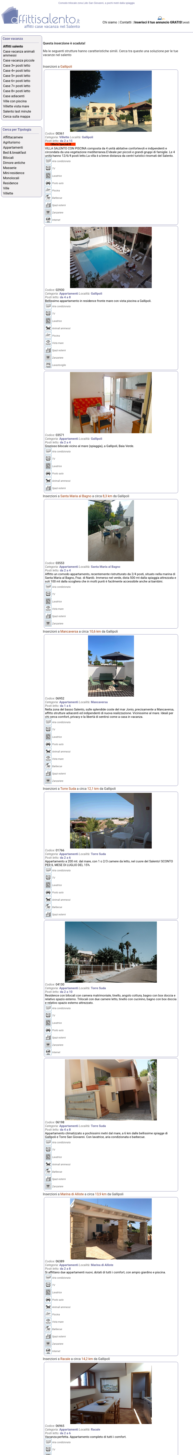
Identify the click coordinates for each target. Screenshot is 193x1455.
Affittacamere (13, 137)
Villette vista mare (16, 106)
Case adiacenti (14, 96)
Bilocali (8, 158)
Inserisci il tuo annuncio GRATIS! (158, 22)
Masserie (9, 168)
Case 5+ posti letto (16, 76)
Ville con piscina (15, 101)
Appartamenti (13, 147)
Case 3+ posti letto (16, 65)
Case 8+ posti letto (16, 91)
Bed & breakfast (14, 153)
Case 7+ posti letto (16, 86)
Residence (10, 183)
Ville (6, 188)
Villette (8, 193)
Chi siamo (110, 22)
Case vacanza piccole (19, 60)
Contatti (126, 22)
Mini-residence (13, 173)
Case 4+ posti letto (16, 71)
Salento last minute (17, 111)
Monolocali (11, 178)
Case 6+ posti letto (16, 81)
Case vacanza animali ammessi (19, 53)
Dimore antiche (14, 163)
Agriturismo (11, 142)
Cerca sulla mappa (16, 116)
